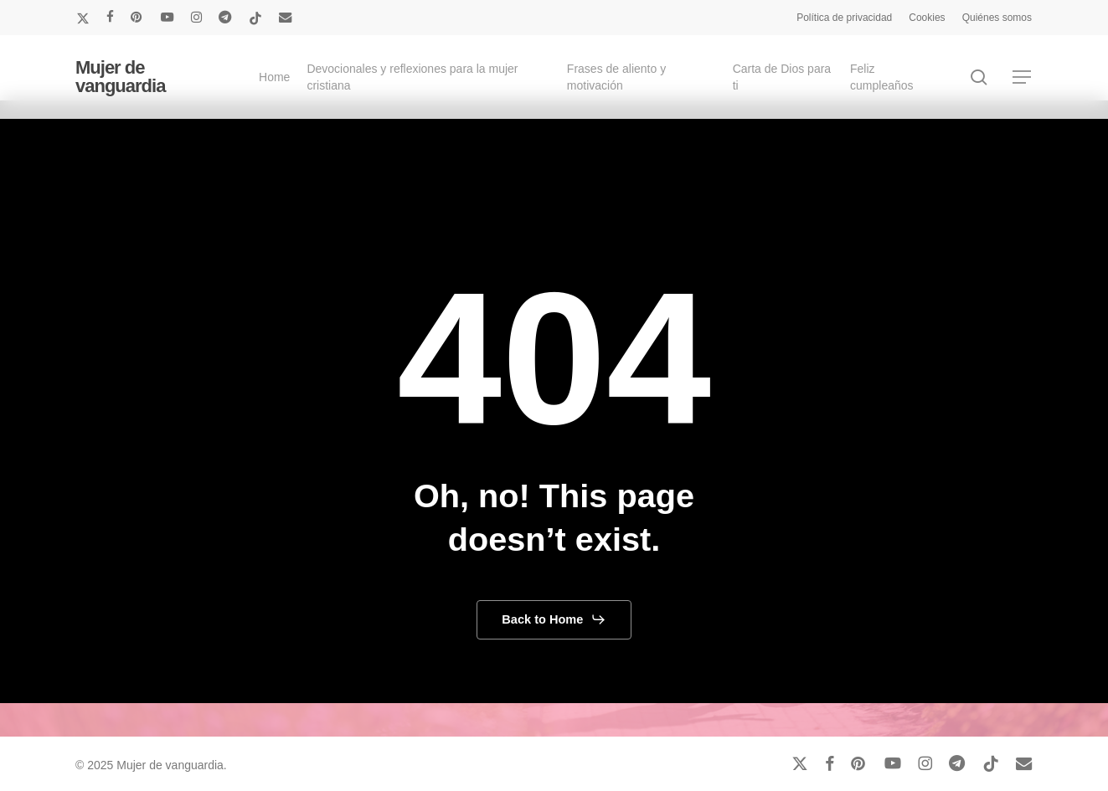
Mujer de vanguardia (120, 77)
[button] (1023, 77)
